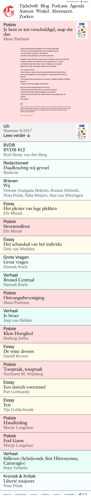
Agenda (77, 6)
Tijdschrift (28, 6)
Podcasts (59, 6)
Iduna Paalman (16, 38)
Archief (34, 494)
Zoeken (26, 16)
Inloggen (84, 1)
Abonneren (62, 11)
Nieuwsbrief (69, 494)
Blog (44, 6)
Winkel (42, 11)
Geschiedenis (20, 494)
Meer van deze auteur (26, 115)
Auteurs (26, 11)
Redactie (7, 494)
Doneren (45, 494)
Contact (56, 494)
